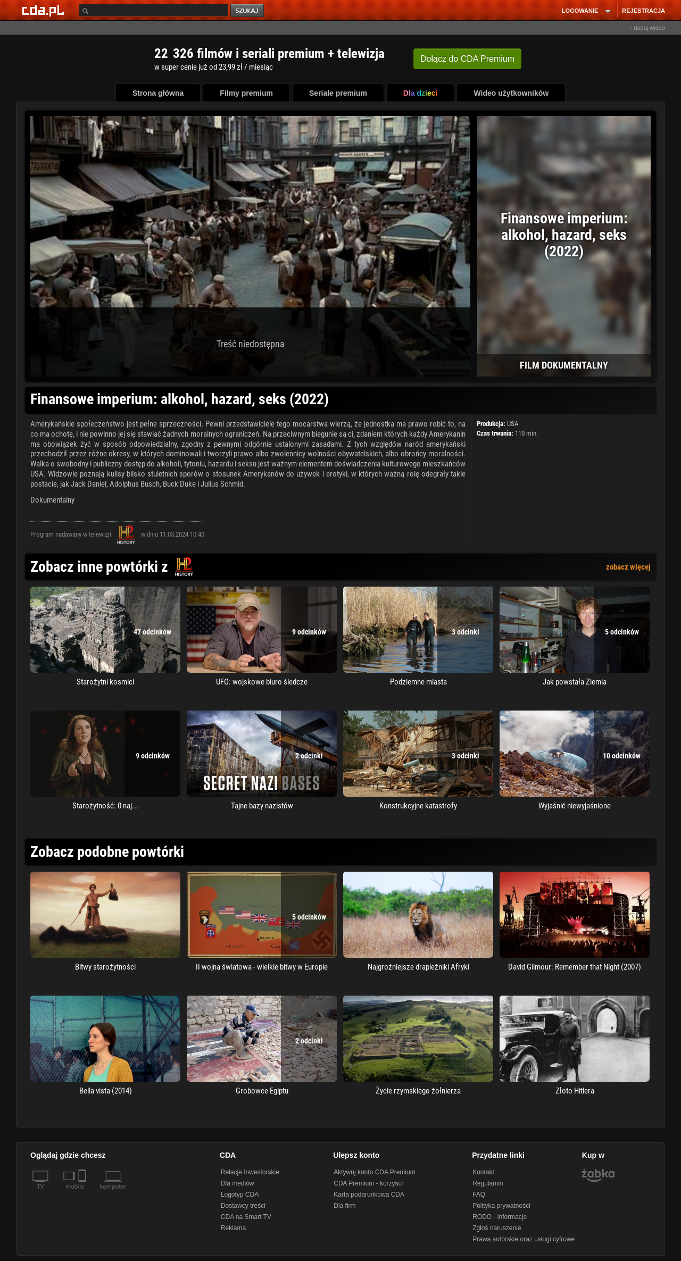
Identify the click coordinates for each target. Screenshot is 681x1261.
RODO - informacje (499, 1217)
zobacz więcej (628, 567)
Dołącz (467, 58)
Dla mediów (237, 1183)
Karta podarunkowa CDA (369, 1194)
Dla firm (344, 1205)
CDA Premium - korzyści (368, 1183)
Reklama (233, 1228)
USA (512, 424)
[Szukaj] (154, 10)
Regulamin (487, 1183)
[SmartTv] (83, 1193)
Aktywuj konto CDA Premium (374, 1172)
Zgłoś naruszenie (496, 1228)
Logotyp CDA (240, 1194)
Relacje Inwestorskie (250, 1172)
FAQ (478, 1194)
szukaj (247, 11)
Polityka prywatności (501, 1205)
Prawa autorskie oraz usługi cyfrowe (523, 1239)
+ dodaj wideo (647, 27)
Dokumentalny (52, 500)
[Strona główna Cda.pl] (44, 10)
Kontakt (483, 1172)
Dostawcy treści (243, 1205)
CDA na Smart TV (246, 1217)
